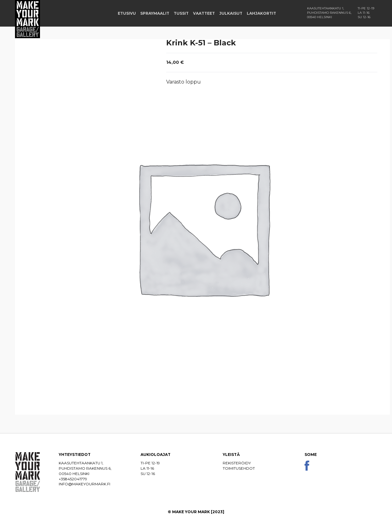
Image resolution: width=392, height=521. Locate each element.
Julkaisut (230, 13)
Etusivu (127, 13)
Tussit (181, 13)
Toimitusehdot (239, 468)
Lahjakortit (261, 13)
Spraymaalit (154, 13)
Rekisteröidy (237, 463)
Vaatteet (204, 13)
